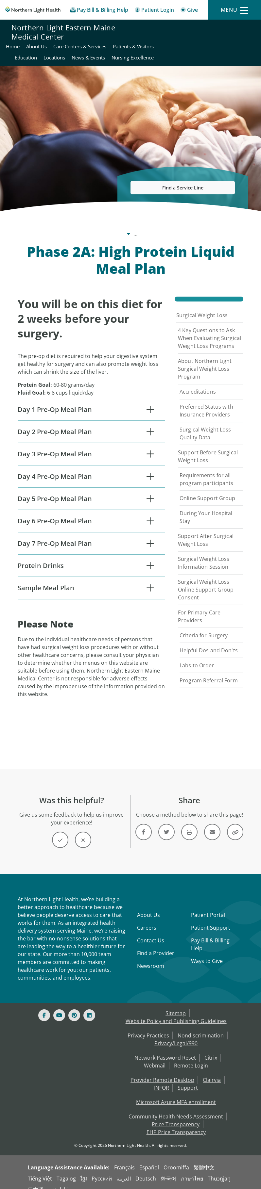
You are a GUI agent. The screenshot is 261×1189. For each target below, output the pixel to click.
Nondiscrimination (201, 1026)
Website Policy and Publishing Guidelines (176, 1012)
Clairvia (212, 1070)
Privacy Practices (148, 1026)
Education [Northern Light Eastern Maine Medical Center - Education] (210, 39)
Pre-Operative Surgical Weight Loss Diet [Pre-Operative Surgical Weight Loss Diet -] (88, 226)
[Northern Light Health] (33, 10)
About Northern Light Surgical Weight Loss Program (205, 361)
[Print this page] (189, 823)
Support (188, 1078)
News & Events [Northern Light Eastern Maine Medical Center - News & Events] (183, 50)
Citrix (210, 1048)
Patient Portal (208, 905)
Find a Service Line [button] (182, 181)
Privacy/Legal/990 (176, 1034)
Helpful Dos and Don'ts (209, 643)
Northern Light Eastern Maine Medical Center (63, 39)
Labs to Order (197, 658)
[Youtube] (59, 1006)
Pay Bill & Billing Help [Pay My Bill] (210, 935)
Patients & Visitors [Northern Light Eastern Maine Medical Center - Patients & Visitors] (171, 39)
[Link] (143, 823)
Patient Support (210, 918)
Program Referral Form (209, 673)
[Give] (189, 11)
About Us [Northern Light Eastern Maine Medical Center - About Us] (179, 28)
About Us (148, 905)
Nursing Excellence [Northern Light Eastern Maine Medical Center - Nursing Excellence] (228, 50)
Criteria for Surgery (204, 628)
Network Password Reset (165, 1048)
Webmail (154, 1056)
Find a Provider (155, 944)
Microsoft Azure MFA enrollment (176, 1093)
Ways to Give (207, 951)
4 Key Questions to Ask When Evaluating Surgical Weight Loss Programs (209, 331)
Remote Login (191, 1056)
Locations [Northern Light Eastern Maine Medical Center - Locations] (238, 39)
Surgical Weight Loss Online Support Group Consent (206, 582)
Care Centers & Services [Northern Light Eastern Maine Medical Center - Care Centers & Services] (222, 28)
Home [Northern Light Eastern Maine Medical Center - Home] (156, 28)
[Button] (60, 831)
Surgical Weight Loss (202, 308)
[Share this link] (235, 823)
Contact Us (150, 931)
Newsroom (150, 956)
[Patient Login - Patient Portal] (154, 11)
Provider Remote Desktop (162, 1070)
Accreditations (198, 384)
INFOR (161, 1078)
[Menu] (234, 10)
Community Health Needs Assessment (176, 1107)
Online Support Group (207, 491)
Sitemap (175, 1004)
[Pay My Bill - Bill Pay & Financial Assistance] (99, 11)
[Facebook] (44, 1006)
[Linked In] (89, 1006)
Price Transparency (176, 1115)
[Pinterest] (74, 1006)
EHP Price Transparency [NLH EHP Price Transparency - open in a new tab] (176, 1123)
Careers (146, 918)
